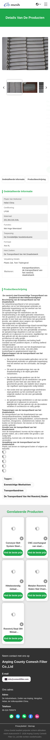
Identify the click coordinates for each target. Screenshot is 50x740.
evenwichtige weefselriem (17, 485)
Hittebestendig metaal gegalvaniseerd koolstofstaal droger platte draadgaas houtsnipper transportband (13, 588)
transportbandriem (13, 490)
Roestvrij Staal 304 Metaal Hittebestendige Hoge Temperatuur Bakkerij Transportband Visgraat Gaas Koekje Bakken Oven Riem (13, 631)
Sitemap (31, 726)
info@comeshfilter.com (16, 679)
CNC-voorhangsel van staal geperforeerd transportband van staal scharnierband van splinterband (36, 545)
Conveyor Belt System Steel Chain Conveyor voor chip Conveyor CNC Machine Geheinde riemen (13, 545)
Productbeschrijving (37, 179)
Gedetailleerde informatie (13, 179)
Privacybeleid (20, 726)
